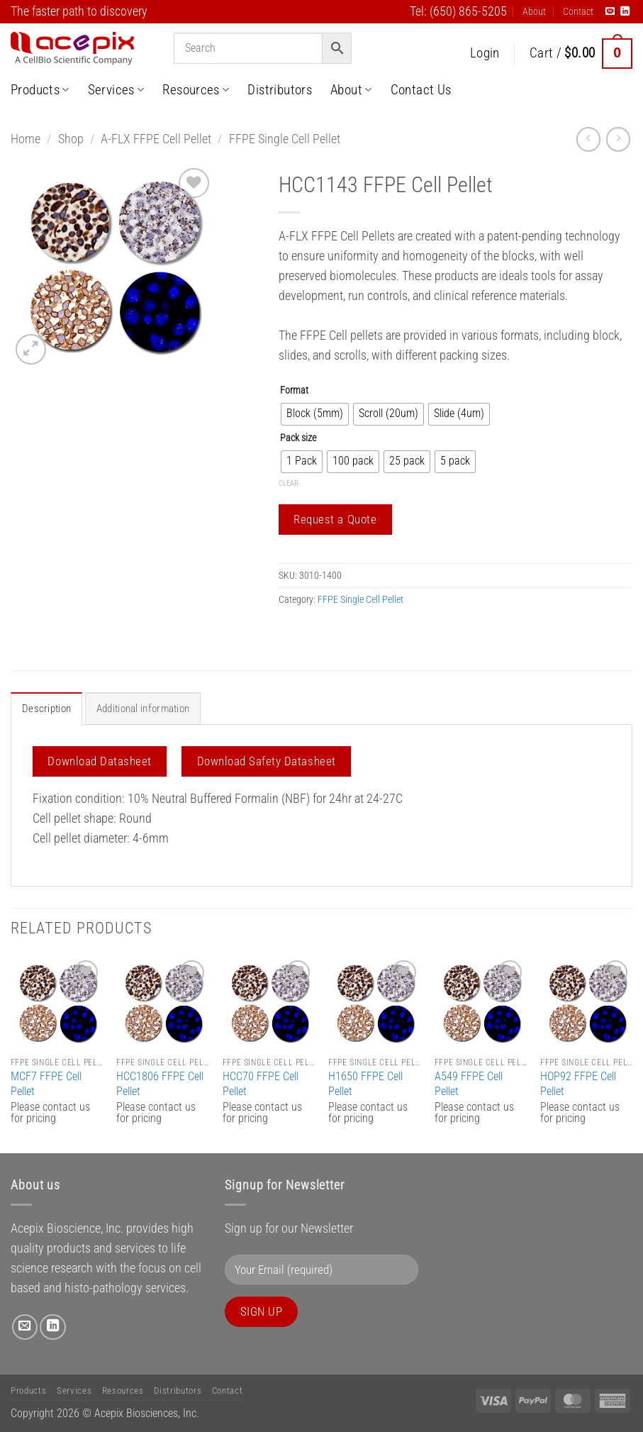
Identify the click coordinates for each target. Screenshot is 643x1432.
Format (294, 390)
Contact (578, 11)
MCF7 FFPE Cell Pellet (46, 1083)
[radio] (314, 414)
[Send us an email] (610, 11)
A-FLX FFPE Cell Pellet (156, 139)
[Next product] (588, 139)
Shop (71, 139)
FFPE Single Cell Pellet (284, 139)
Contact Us (421, 90)
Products (40, 90)
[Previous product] (618, 139)
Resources (195, 90)
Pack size (298, 438)
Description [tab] (44, 708)
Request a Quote (334, 519)
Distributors (279, 90)
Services (116, 90)
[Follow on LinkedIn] (625, 11)
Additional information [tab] (138, 708)
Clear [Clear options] (288, 483)
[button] (485, 53)
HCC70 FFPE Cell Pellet (260, 1083)
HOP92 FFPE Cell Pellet (578, 1083)
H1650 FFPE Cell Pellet (365, 1083)
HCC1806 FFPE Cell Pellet (159, 1083)
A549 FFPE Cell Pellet (469, 1083)
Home (25, 139)
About (534, 11)
